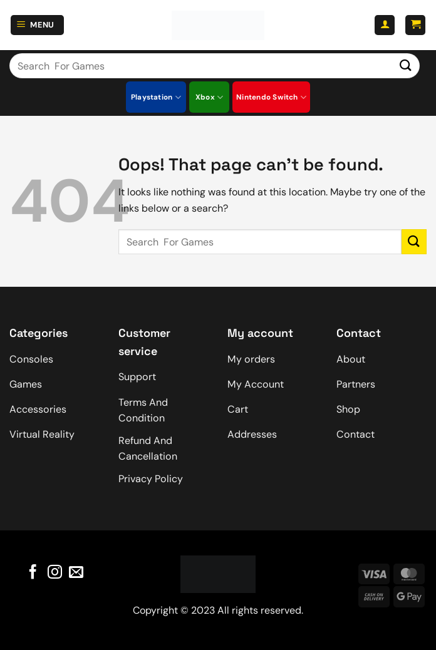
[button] (38, 25)
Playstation (156, 97)
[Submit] (405, 65)
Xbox (209, 97)
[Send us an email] (76, 572)
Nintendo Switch (271, 97)
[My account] (385, 25)
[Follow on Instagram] (54, 572)
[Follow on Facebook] (33, 572)
